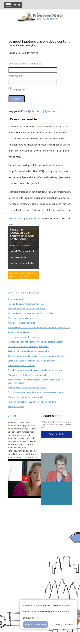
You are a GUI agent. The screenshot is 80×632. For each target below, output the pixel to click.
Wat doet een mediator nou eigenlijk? (26, 397)
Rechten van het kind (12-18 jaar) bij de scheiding (32, 401)
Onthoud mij (17, 89)
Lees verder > (31, 457)
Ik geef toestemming (35, 624)
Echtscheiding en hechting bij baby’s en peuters (31, 360)
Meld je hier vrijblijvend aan (23, 218)
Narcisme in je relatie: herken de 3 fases (27, 387)
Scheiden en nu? (16, 299)
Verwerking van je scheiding (21, 365)
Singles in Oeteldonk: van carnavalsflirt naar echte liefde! (22, 234)
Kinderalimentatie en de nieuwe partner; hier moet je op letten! (39, 327)
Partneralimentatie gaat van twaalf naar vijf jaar (31, 313)
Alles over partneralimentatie (22, 318)
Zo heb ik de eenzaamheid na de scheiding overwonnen (35, 370)
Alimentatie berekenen (19, 332)
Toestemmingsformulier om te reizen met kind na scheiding (37, 356)
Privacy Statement (64, 624)
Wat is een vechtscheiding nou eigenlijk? (27, 375)
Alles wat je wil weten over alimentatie (26, 308)
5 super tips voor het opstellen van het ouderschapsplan (35, 341)
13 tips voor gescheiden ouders (23, 337)
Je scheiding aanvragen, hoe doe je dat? (27, 303)
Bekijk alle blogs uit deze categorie (21, 275)
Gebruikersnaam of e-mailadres (25, 63)
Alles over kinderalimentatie (21, 322)
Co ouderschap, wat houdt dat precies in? (28, 346)
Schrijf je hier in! (57, 434)
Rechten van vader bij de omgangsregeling (28, 351)
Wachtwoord (15, 75)
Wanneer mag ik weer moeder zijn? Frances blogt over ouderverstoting (34, 381)
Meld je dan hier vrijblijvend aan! (40, 111)
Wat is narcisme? (16, 406)
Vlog (12, 416)
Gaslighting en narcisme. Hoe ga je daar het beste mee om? (36, 392)
